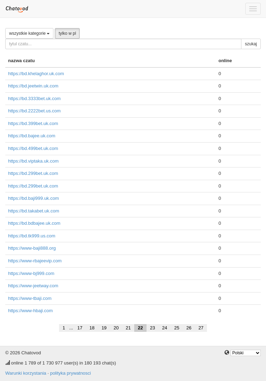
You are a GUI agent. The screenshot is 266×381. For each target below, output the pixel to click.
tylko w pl (67, 33)
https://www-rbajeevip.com (34, 260)
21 (128, 327)
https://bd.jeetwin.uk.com (33, 85)
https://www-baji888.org (32, 248)
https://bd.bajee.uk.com (31, 135)
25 (176, 327)
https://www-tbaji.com (30, 298)
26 (188, 327)
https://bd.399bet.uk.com (33, 123)
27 (201, 327)
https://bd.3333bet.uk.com (34, 98)
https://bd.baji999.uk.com (33, 198)
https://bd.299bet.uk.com (33, 173)
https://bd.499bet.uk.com (33, 148)
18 (91, 327)
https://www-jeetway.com (33, 285)
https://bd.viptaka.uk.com (33, 161)
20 (115, 327)
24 (164, 327)
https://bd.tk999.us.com (31, 235)
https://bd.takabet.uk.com (33, 211)
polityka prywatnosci (70, 373)
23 (152, 327)
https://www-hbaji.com (30, 310)
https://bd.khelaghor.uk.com (36, 73)
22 (140, 327)
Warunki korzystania (25, 373)
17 (79, 327)
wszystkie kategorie (29, 33)
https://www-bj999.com (31, 273)
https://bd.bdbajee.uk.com (34, 223)
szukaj (251, 43)
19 (104, 327)
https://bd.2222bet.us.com (34, 110)
